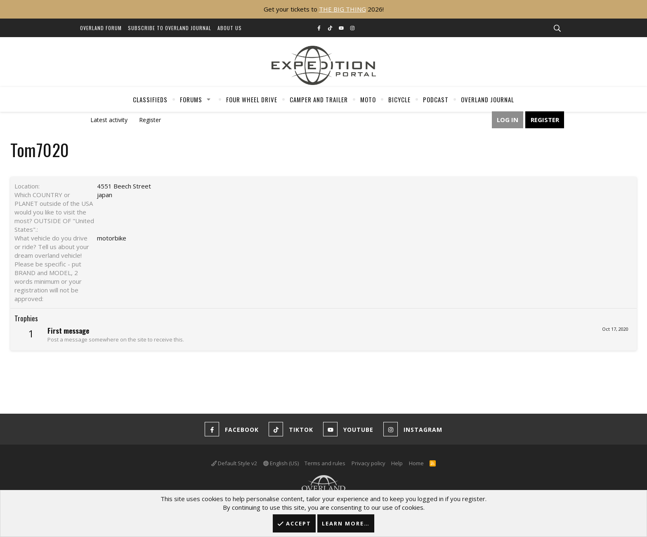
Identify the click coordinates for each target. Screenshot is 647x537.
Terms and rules (325, 463)
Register (150, 120)
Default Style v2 (234, 463)
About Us (229, 27)
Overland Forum (101, 27)
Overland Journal (487, 99)
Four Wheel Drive (251, 99)
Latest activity (109, 120)
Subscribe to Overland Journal (169, 27)
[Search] (557, 28)
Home (416, 463)
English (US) (281, 463)
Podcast (436, 99)
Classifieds (150, 99)
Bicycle (399, 99)
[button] (209, 99)
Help (397, 463)
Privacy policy (368, 463)
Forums (191, 99)
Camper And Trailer (319, 99)
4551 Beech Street (124, 186)
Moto (368, 99)
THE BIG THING (342, 9)
